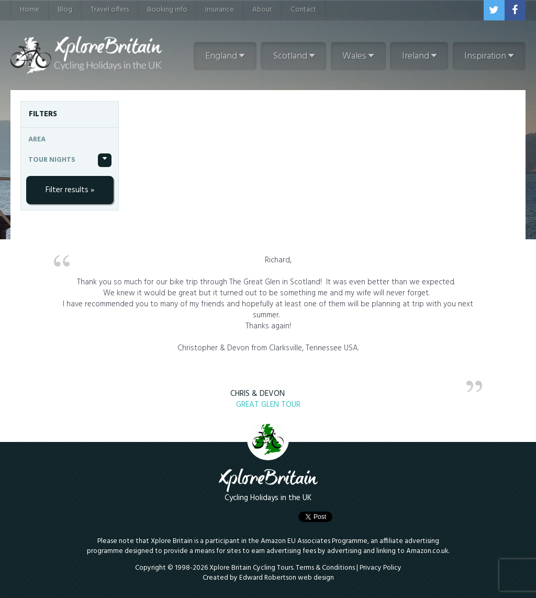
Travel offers (110, 9)
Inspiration (488, 56)
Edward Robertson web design (286, 577)
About (262, 9)
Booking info (167, 9)
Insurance (219, 9)
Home (29, 9)
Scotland (294, 56)
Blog (65, 9)
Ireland (419, 56)
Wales (358, 56)
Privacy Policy (380, 567)
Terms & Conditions (325, 567)
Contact (303, 9)
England (224, 56)
